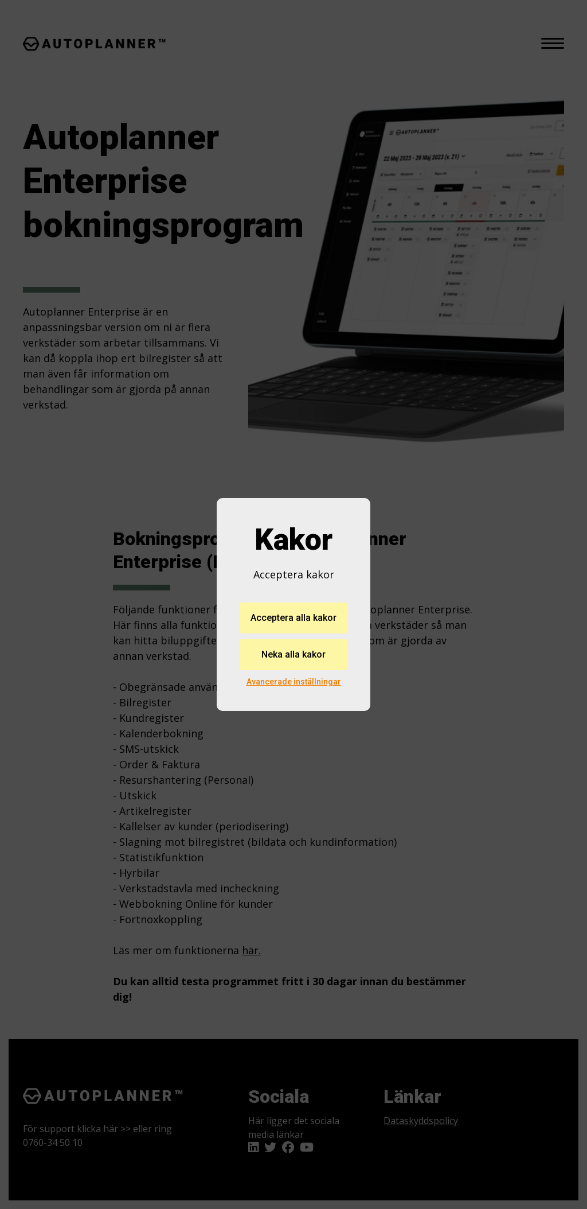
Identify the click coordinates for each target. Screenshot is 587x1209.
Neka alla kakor (293, 654)
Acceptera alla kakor (293, 617)
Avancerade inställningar (293, 681)
